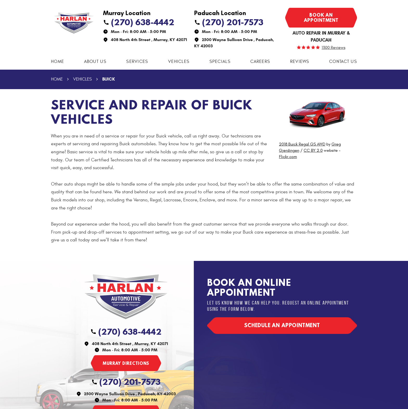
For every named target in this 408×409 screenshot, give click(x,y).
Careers (260, 61)
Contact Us (343, 61)
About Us (95, 61)
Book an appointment (321, 17)
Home (57, 61)
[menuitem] (57, 62)
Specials (220, 61)
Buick (108, 79)
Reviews (299, 61)
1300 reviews (333, 47)
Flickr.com (288, 156)
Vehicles (178, 61)
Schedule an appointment (282, 325)
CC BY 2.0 (313, 150)
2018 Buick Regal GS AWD (302, 144)
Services (137, 61)
